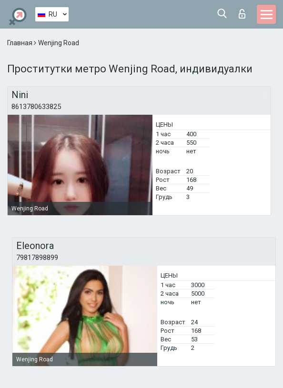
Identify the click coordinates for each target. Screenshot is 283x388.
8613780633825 (36, 106)
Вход (242, 14)
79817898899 (37, 257)
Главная (20, 43)
